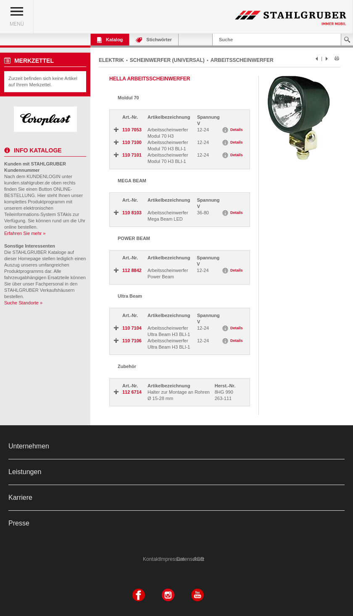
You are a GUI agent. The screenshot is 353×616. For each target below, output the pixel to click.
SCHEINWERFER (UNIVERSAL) (167, 60)
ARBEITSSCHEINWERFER (242, 60)
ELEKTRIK (111, 60)
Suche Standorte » (23, 302)
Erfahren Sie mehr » (24, 233)
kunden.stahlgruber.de (27, 182)
